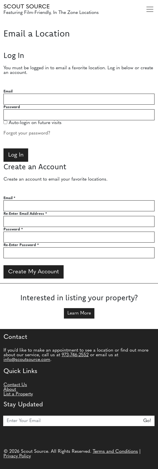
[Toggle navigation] (150, 9)
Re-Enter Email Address (25, 214)
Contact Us (15, 385)
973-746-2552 (75, 355)
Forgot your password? (26, 133)
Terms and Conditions (115, 451)
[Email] (71, 421)
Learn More (79, 313)
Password (11, 107)
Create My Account (33, 272)
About (9, 389)
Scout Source (26, 7)
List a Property (18, 394)
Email (7, 91)
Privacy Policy (17, 456)
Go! (147, 421)
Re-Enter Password (21, 245)
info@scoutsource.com (26, 359)
